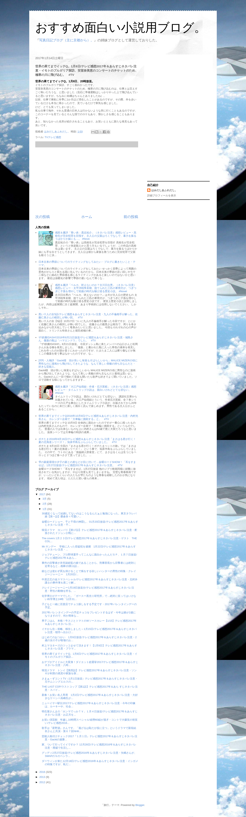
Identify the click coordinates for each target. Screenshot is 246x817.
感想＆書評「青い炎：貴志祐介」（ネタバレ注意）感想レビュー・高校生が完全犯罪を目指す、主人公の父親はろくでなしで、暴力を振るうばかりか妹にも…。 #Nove (95, 235)
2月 (45, 503)
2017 (42, 494)
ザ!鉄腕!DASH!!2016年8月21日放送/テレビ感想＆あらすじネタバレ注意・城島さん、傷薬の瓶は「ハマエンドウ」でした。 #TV (86, 339)
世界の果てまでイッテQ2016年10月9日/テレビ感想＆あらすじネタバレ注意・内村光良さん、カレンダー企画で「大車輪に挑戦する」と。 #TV (88, 417)
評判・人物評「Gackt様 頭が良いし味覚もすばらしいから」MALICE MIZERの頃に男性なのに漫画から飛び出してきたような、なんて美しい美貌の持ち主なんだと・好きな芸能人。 (88, 363)
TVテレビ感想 (53, 137)
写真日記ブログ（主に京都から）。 (66, 40)
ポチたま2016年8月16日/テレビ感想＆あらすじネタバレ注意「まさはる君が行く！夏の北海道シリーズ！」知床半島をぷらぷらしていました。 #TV (87, 441)
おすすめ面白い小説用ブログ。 (120, 27)
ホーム (86, 217)
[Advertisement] (87, 181)
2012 (42, 782)
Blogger (139, 805)
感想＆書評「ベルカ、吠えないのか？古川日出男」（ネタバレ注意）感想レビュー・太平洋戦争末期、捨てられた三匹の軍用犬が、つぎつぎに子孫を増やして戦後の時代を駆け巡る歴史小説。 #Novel (95, 288)
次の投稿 (42, 217)
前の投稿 (131, 217)
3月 (45, 498)
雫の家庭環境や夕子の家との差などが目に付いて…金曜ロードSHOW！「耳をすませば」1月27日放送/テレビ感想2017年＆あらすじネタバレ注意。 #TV (87, 464)
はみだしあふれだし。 (164, 190)
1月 (45, 509)
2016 (42, 771)
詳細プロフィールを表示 (161, 195)
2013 (42, 776)
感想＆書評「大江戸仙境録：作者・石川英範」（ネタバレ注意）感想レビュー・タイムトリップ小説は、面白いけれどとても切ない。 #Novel (95, 389)
